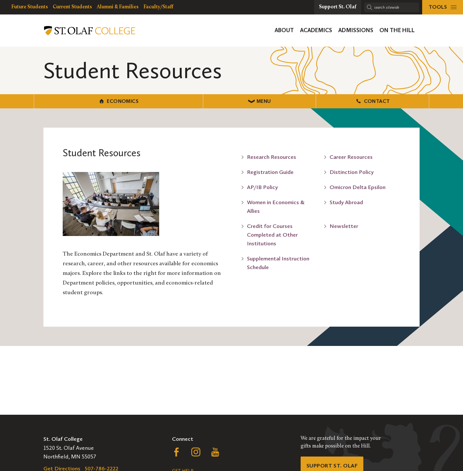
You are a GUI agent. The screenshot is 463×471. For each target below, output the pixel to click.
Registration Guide (270, 171)
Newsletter (344, 225)
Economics (100, 101)
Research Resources (271, 156)
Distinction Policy (352, 171)
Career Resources (351, 156)
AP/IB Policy (262, 186)
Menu (231, 101)
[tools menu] (442, 7)
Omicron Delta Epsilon (358, 186)
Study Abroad (346, 201)
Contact (363, 101)
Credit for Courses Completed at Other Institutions (272, 234)
